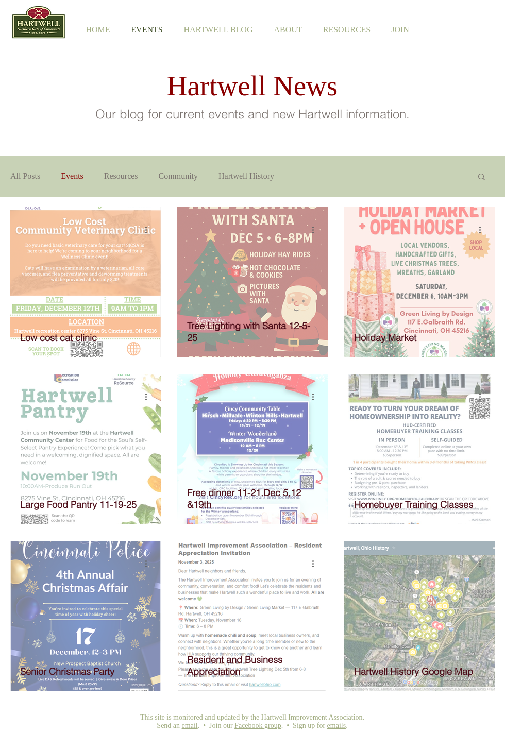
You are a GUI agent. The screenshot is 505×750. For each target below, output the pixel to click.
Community (178, 176)
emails (336, 725)
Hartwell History (246, 176)
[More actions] (149, 230)
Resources (121, 176)
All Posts (25, 176)
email (190, 725)
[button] (288, 30)
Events (72, 176)
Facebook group (257, 725)
